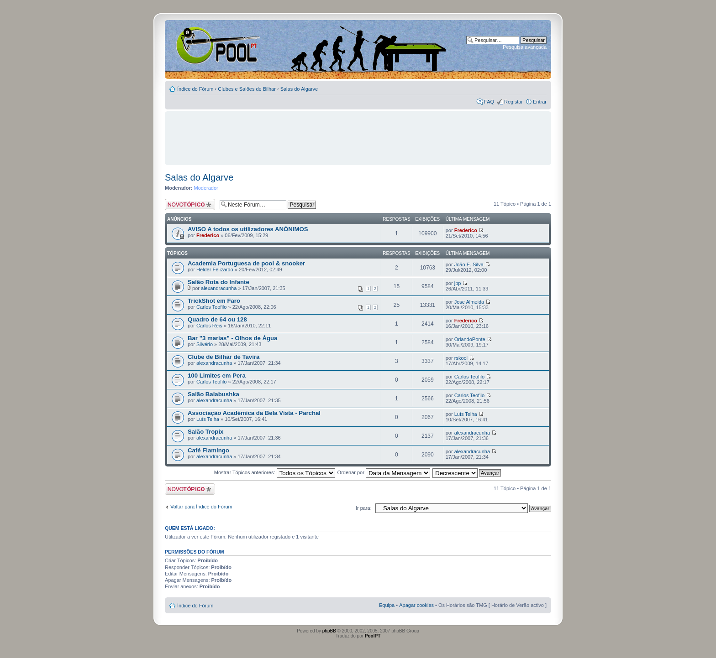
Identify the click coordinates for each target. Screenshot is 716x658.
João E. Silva (469, 264)
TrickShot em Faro (214, 300)
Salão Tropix (205, 431)
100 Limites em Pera (217, 375)
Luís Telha (207, 419)
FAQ (489, 101)
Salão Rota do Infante (218, 282)
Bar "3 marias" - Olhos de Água (232, 338)
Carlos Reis (209, 325)
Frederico (207, 235)
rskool (461, 358)
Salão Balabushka (213, 394)
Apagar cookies (416, 605)
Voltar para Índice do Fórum (201, 506)
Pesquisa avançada (525, 47)
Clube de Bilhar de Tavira (223, 356)
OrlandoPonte (469, 339)
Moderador (206, 188)
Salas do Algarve (299, 89)
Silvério (204, 344)
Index (194, 45)
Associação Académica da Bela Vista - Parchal (254, 412)
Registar (513, 101)
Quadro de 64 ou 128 (217, 319)
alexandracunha (219, 288)
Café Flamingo (208, 450)
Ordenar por (383, 472)
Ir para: (364, 508)
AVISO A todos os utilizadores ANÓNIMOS (248, 229)
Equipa (387, 605)
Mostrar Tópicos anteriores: (274, 472)
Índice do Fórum (195, 89)
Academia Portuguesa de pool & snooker (246, 263)
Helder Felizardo (214, 269)
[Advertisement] (358, 134)
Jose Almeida (469, 302)
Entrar (540, 101)
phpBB (329, 630)
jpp (457, 283)
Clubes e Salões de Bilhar (247, 89)
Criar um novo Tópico (190, 204)
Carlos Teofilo (211, 307)
